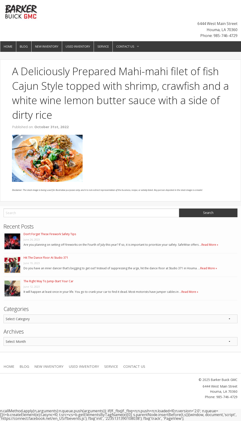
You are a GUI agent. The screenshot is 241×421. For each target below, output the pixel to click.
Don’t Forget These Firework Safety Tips (50, 234)
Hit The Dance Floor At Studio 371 (46, 258)
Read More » (209, 245)
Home (8, 46)
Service (103, 46)
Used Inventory (78, 46)
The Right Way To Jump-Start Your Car (48, 281)
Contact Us (125, 46)
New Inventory (46, 46)
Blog (24, 46)
